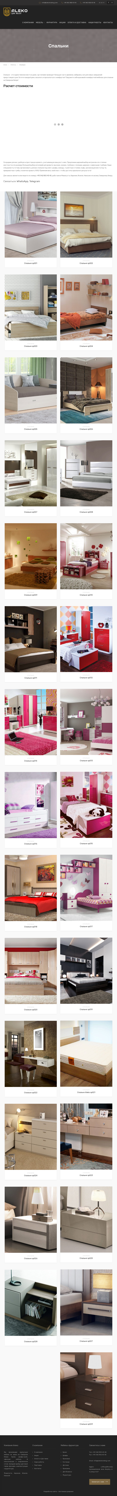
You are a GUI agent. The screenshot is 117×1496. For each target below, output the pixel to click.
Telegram (34, 181)
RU (100, 2)
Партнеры (38, 1465)
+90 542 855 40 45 (44, 176)
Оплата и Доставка (77, 23)
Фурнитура (52, 23)
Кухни (65, 1452)
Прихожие (66, 1459)
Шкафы (65, 1455)
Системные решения (65, 1491)
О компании (28, 23)
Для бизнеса (67, 1472)
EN (101, 2)
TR (103, 2)
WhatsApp (22, 181)
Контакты (108, 23)
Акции (62, 23)
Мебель (39, 23)
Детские (66, 1465)
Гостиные (66, 1462)
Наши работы (94, 23)
